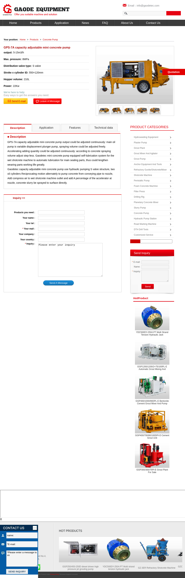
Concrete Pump (50, 39)
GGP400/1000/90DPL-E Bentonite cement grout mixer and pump (152, 402)
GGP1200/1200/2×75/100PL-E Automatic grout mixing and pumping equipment (152, 369)
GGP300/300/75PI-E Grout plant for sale (152, 471)
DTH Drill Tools (141, 229)
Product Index (45, 574)
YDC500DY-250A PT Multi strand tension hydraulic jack (152, 333)
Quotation (174, 72)
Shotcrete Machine (143, 175)
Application (62, 22)
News (85, 22)
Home (13, 22)
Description (17, 127)
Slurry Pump (140, 207)
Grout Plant (139, 148)
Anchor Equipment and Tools (148, 164)
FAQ (105, 22)
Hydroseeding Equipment (146, 137)
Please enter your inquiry (70, 260)
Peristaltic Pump (142, 180)
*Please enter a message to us (22, 558)
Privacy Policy (54, 574)
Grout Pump (140, 159)
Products (36, 22)
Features (75, 127)
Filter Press (139, 191)
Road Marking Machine (145, 224)
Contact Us (153, 22)
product (140, 298)
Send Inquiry (142, 253)
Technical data (103, 127)
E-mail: (136, 262)
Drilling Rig (139, 197)
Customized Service (143, 235)
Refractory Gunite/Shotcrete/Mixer (150, 169)
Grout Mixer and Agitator (146, 153)
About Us (127, 22)
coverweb (74, 574)
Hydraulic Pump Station (145, 218)
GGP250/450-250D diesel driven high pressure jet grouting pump (82, 567)
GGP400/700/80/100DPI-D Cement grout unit (152, 436)
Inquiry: (136, 271)
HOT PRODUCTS (70, 530)
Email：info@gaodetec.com (141, 5)
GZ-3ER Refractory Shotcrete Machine (158, 568)
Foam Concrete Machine (146, 186)
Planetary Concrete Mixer (146, 202)
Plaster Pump (140, 142)
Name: (136, 266)
